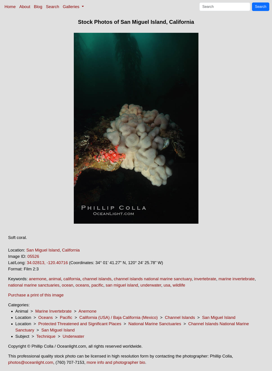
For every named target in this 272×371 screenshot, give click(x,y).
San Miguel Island (43, 250)
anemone (37, 278)
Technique (46, 336)
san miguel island (122, 285)
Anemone (88, 311)
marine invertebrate (236, 278)
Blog (38, 6)
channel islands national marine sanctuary (153, 278)
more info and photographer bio (116, 362)
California (71, 250)
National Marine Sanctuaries (154, 323)
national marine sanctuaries (33, 285)
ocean (67, 285)
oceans (82, 285)
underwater (150, 285)
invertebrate (205, 278)
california (71, 278)
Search (52, 6)
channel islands (97, 278)
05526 (33, 256)
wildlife (179, 285)
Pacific (66, 317)
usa (167, 285)
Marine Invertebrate (53, 311)
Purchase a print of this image (36, 295)
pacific (97, 285)
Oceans (45, 317)
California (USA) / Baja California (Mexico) (118, 317)
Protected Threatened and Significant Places (79, 323)
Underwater (73, 336)
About (24, 6)
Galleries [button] (72, 6)
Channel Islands (180, 317)
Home (10, 6)
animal (55, 278)
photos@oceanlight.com (30, 362)
